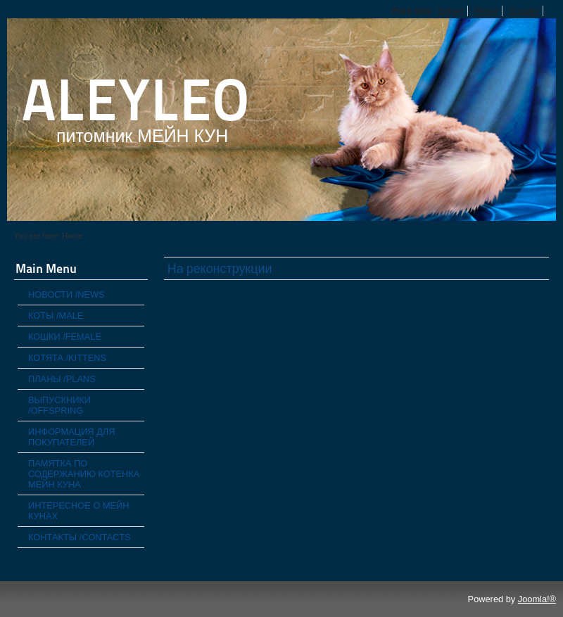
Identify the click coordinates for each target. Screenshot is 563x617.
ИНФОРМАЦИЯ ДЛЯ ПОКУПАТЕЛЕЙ (71, 436)
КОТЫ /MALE (55, 315)
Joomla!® (537, 599)
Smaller (524, 11)
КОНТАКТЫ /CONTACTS (79, 537)
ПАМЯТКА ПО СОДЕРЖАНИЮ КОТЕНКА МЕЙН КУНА (83, 474)
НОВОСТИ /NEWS (66, 294)
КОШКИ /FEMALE (64, 336)
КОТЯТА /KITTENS (67, 357)
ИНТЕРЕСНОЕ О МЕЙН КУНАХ (78, 510)
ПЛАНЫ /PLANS (62, 379)
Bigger (451, 11)
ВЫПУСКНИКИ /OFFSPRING (59, 405)
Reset (486, 11)
